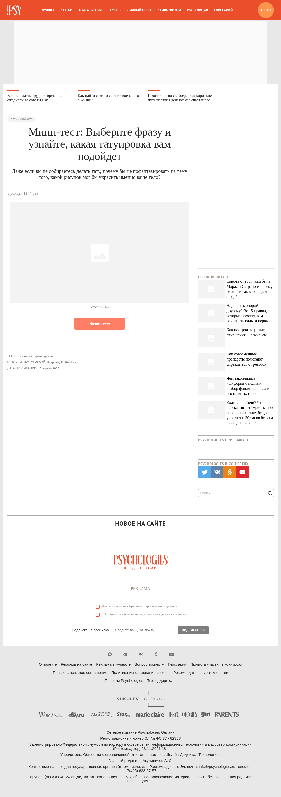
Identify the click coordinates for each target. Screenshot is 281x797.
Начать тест (99, 325)
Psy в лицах (197, 10)
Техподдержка (159, 682)
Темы (112, 10)
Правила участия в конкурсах (216, 666)
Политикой (113, 616)
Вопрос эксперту (149, 666)
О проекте (48, 666)
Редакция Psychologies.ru (36, 358)
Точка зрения (90, 10)
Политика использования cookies (140, 674)
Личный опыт (139, 10)
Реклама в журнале (113, 666)
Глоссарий (223, 10)
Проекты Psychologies (124, 682)
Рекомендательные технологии (200, 674)
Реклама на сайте (76, 666)
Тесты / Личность (21, 121)
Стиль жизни (169, 10)
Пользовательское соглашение (80, 674)
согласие (115, 608)
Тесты (266, 10)
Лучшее (48, 10)
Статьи (66, 10)
